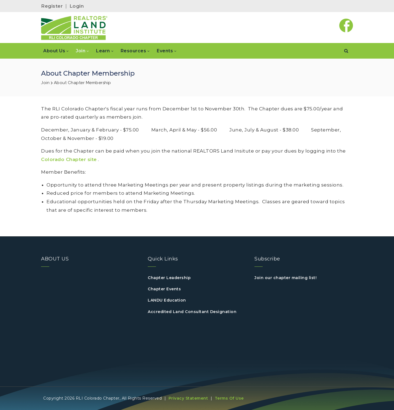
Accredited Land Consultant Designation (192, 311)
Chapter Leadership (169, 277)
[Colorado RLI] (74, 27)
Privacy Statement (188, 398)
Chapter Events (164, 288)
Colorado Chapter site (69, 159)
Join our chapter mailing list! (285, 277)
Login (76, 6)
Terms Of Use (229, 398)
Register (52, 6)
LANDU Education (167, 300)
